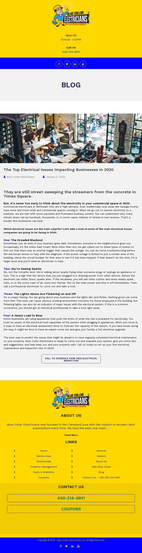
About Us (101, 461)
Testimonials (43, 461)
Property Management (43, 466)
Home (43, 450)
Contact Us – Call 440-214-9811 (101, 477)
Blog (101, 472)
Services (101, 450)
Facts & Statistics (43, 472)
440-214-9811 (71, 51)
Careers (101, 456)
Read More (71, 435)
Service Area (43, 456)
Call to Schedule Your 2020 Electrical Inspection (71, 359)
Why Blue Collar (101, 466)
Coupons (43, 477)
